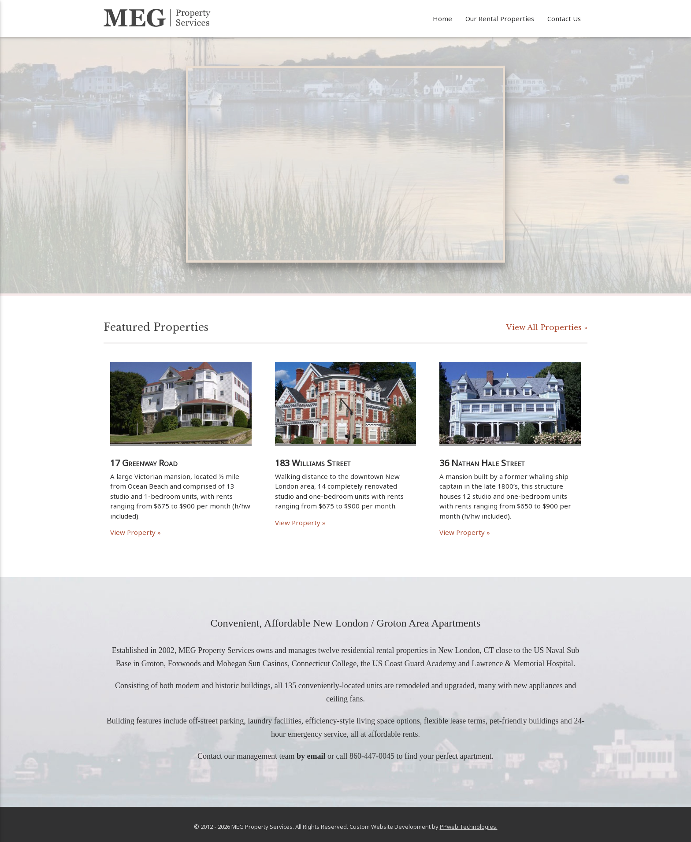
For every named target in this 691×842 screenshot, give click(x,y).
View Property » (135, 532)
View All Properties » (546, 327)
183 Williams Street (313, 463)
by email (311, 756)
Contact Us (564, 18)
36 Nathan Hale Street (482, 463)
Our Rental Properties (499, 18)
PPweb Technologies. (469, 827)
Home (442, 18)
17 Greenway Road (144, 463)
